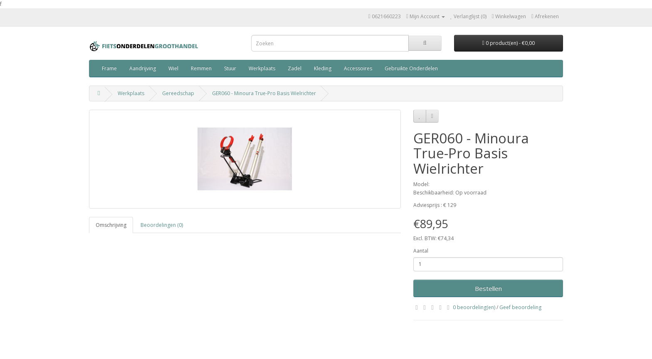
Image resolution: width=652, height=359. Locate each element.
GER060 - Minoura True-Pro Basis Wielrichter (264, 93)
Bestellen (488, 288)
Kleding (322, 68)
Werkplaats (262, 68)
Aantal (420, 250)
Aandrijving (142, 68)
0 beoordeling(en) (474, 307)
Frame (109, 68)
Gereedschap (178, 93)
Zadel (294, 68)
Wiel (173, 68)
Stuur (230, 68)
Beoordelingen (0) (162, 225)
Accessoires (358, 68)
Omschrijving (111, 225)
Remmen (201, 68)
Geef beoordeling (520, 307)
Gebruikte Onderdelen (411, 68)
